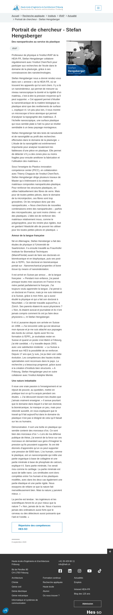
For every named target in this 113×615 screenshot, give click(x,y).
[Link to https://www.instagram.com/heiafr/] (79, 571)
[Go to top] (110, 552)
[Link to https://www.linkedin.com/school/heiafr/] (70, 571)
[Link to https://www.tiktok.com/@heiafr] (99, 571)
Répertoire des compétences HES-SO (34, 527)
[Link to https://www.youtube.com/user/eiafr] (89, 571)
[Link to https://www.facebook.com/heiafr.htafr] (60, 571)
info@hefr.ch (64, 564)
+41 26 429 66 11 (67, 561)
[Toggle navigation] (98, 8)
